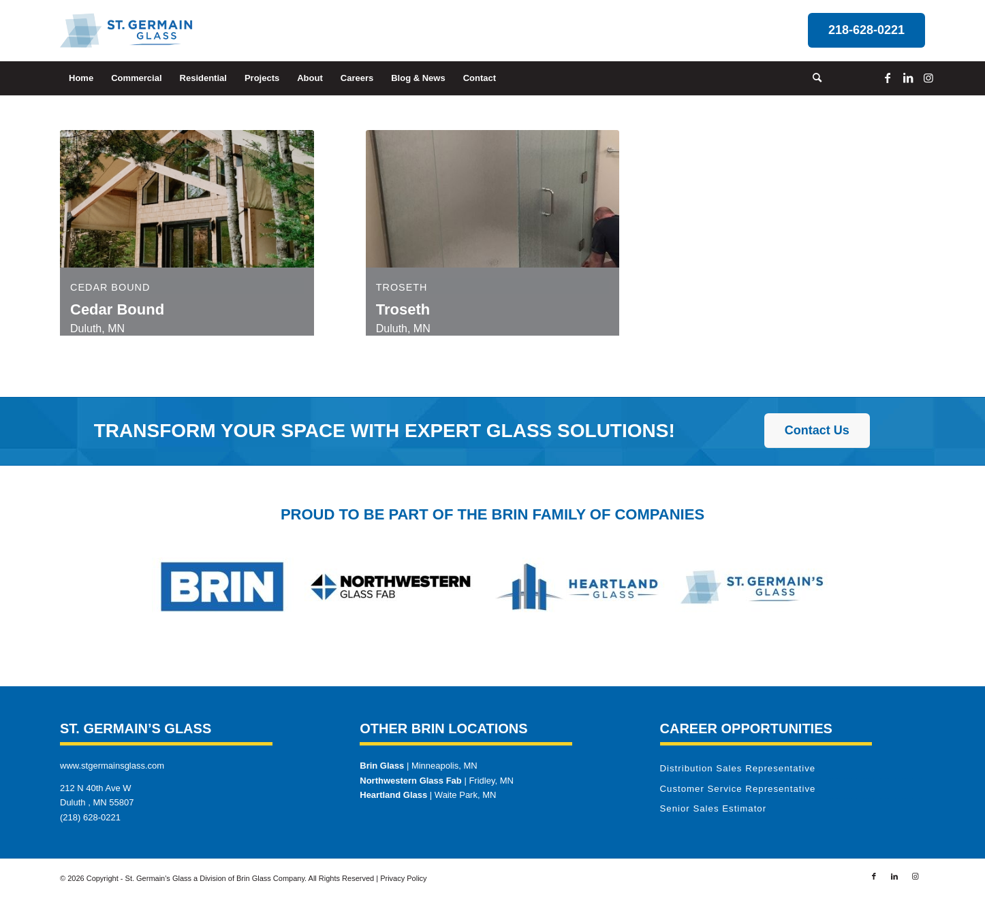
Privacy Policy (403, 878)
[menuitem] (81, 78)
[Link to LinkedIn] (908, 77)
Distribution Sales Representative (738, 768)
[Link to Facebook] (887, 77)
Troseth (402, 287)
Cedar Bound (110, 287)
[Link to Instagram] (928, 77)
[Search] (813, 78)
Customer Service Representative (738, 789)
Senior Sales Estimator (713, 808)
